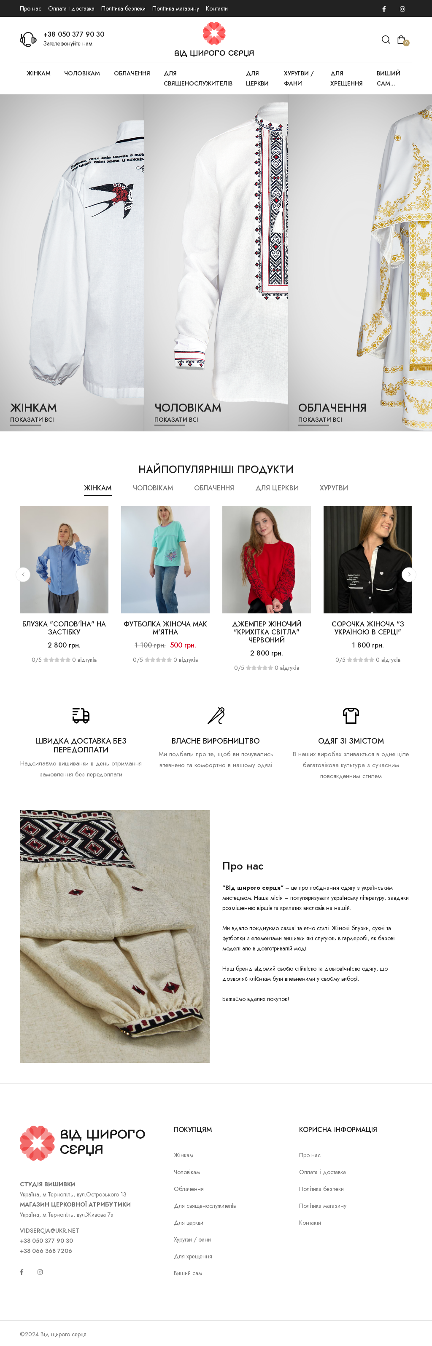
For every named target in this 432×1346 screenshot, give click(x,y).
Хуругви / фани (299, 78)
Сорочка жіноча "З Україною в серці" (368, 628)
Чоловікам (82, 73)
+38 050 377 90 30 (73, 34)
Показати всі (32, 419)
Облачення (132, 73)
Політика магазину (175, 8)
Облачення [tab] (214, 488)
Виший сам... (388, 78)
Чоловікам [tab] (153, 488)
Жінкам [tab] (97, 488)
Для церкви (257, 78)
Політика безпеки (123, 8)
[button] (23, 574)
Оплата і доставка (71, 8)
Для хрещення (346, 78)
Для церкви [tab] (277, 488)
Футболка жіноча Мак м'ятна (165, 628)
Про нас (30, 8)
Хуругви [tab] (334, 488)
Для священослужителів (198, 78)
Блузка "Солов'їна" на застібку (64, 628)
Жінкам (39, 73)
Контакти (217, 8)
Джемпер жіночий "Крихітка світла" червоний (266, 632)
